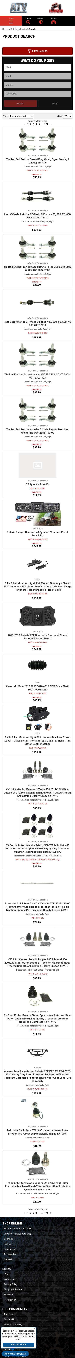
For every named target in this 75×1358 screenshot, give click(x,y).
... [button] (42, 1213)
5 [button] (39, 1213)
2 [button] (30, 1213)
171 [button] (46, 1213)
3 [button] (33, 1213)
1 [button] (27, 1213)
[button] (24, 1213)
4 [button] (36, 1213)
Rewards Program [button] (15, 1353)
